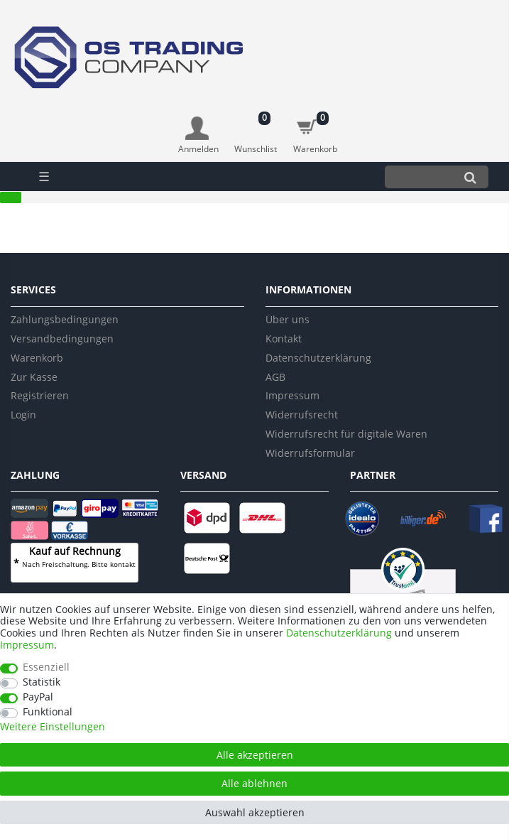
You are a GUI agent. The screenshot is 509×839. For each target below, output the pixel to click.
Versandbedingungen (62, 338)
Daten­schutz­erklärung (339, 632)
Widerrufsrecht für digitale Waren (346, 433)
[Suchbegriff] (418, 177)
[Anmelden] (198, 136)
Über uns (288, 319)
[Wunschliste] (256, 128)
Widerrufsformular (310, 453)
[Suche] (470, 177)
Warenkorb (37, 357)
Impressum (292, 395)
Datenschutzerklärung (318, 357)
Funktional (47, 712)
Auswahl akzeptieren (255, 812)
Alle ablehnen (254, 783)
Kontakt (284, 338)
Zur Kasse (34, 377)
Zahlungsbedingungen (65, 319)
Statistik (41, 682)
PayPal (38, 697)
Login (23, 414)
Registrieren (40, 395)
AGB (275, 377)
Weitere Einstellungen (52, 727)
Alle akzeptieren (255, 755)
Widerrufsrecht (302, 414)
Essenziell (46, 667)
